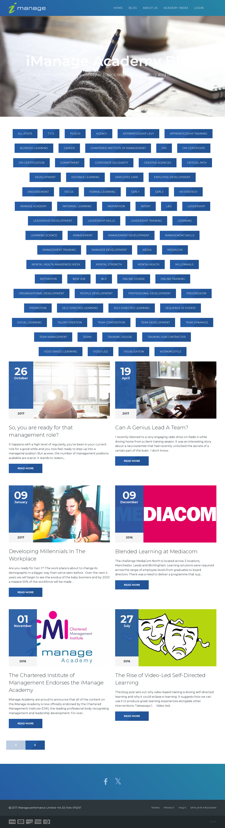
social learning (29, 324)
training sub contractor (166, 338)
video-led (100, 353)
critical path (197, 164)
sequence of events (180, 309)
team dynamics (197, 324)
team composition (111, 324)
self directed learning (80, 309)
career (69, 149)
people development (96, 295)
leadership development (52, 222)
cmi (164, 149)
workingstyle (170, 353)
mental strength (109, 266)
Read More (26, 470)
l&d (169, 208)
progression (196, 295)
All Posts (25, 135)
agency (101, 135)
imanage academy (33, 208)
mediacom (175, 251)
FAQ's (182, 807)
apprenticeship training (188, 135)
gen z (159, 193)
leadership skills (101, 222)
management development (128, 237)
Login (199, 8)
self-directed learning (132, 309)
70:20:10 (75, 135)
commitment (69, 164)
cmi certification (31, 164)
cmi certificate (193, 149)
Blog (133, 8)
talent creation (69, 324)
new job (79, 280)
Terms (155, 807)
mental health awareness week (56, 266)
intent (145, 208)
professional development (149, 295)
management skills (179, 237)
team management (53, 338)
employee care (126, 179)
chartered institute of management (118, 149)
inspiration (116, 208)
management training (59, 251)
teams (87, 338)
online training (173, 280)
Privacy (169, 807)
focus (69, 193)
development (45, 179)
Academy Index (176, 8)
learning (185, 222)
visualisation (134, 353)
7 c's (51, 135)
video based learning (60, 353)
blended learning (34, 149)
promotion (37, 309)
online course (134, 280)
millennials (184, 266)
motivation (48, 280)
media (147, 251)
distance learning (85, 179)
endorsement (38, 193)
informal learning (77, 208)
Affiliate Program (203, 807)
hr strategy (188, 193)
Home (118, 8)
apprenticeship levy (138, 135)
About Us (150, 8)
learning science (44, 237)
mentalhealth (148, 266)
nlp (104, 280)
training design (120, 338)
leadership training (146, 222)
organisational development (41, 295)
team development (155, 324)
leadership (196, 208)
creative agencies (157, 164)
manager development (109, 251)
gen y (135, 193)
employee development (172, 179)
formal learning (102, 193)
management (82, 237)
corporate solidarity (111, 164)
